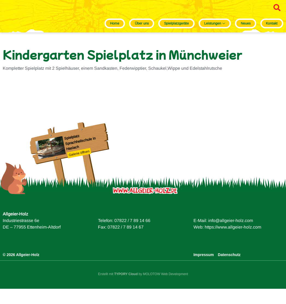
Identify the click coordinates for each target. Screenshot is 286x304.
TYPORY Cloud (126, 289)
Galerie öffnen (79, 168)
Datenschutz (229, 270)
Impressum (203, 270)
